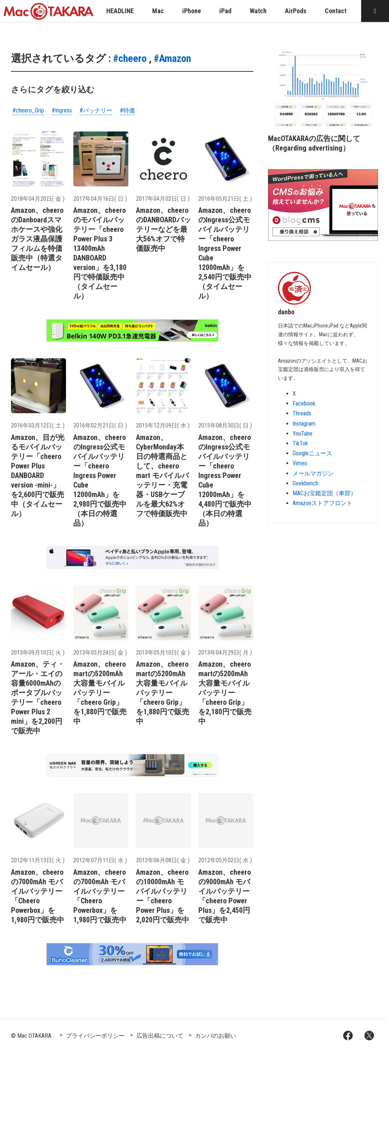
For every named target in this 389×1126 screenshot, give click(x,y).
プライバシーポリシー (95, 1035)
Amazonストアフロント (322, 503)
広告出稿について (159, 1035)
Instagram (304, 423)
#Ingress (62, 110)
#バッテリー (96, 110)
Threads (302, 413)
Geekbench (305, 483)
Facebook (304, 403)
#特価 (127, 110)
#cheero (130, 58)
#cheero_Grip (28, 110)
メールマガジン (313, 473)
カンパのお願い (215, 1035)
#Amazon (172, 58)
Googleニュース (312, 453)
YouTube (302, 433)
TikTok (300, 443)
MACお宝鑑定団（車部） (324, 493)
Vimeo (300, 463)
